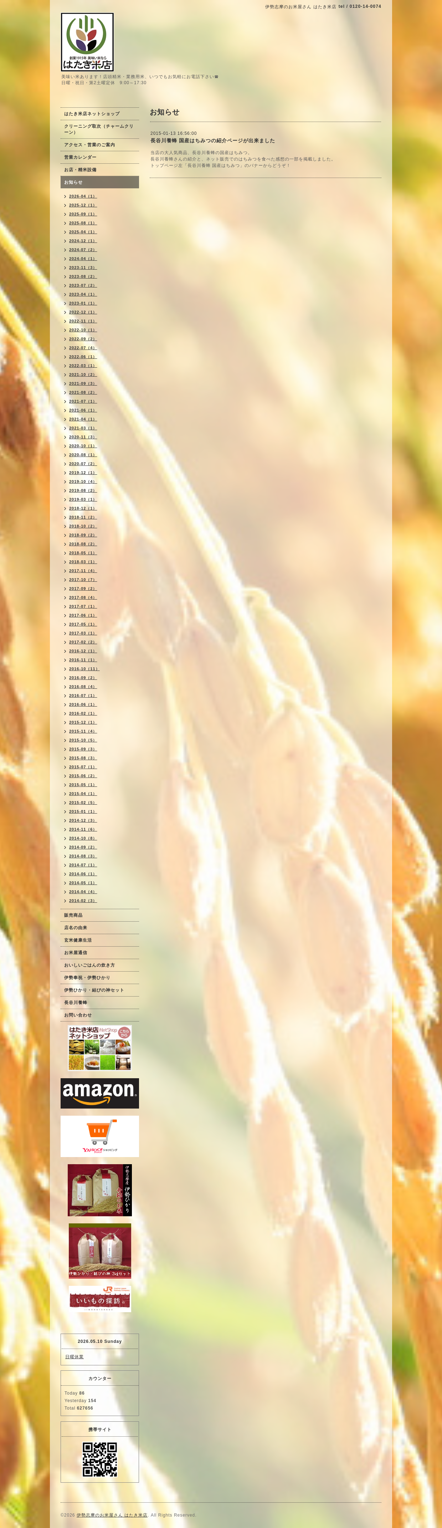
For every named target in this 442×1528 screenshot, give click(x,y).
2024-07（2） (83, 250)
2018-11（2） (83, 517)
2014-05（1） (83, 883)
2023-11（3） (83, 267)
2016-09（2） (83, 678)
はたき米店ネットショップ (92, 113)
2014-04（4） (83, 892)
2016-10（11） (84, 669)
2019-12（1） (83, 472)
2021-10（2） (83, 374)
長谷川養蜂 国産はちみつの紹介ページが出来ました (212, 140)
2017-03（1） (83, 633)
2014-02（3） (83, 900)
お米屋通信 (75, 952)
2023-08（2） (83, 276)
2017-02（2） (83, 642)
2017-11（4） (83, 571)
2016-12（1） (83, 651)
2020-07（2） (83, 464)
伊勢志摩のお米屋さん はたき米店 (112, 1515)
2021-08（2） (83, 392)
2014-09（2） (83, 847)
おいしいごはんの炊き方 (89, 965)
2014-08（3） (83, 856)
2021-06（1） (83, 410)
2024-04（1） (83, 258)
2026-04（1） (83, 196)
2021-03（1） (83, 428)
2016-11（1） (83, 660)
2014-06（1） (83, 874)
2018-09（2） (83, 535)
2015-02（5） (83, 802)
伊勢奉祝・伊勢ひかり (87, 977)
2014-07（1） (83, 865)
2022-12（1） (83, 312)
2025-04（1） (83, 232)
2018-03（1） (83, 562)
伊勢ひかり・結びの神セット (94, 990)
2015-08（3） (83, 758)
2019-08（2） (83, 490)
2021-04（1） (83, 419)
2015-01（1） (83, 811)
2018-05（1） (83, 553)
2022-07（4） (83, 348)
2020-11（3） (83, 437)
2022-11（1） (83, 321)
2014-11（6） (83, 829)
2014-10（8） (83, 838)
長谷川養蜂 (75, 1002)
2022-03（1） (83, 365)
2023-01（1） (83, 303)
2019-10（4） (83, 481)
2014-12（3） (83, 820)
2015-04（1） (83, 793)
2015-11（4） (83, 731)
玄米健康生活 (78, 940)
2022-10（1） (83, 330)
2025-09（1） (83, 214)
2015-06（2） (83, 776)
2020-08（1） (83, 455)
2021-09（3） (83, 383)
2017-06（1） (83, 615)
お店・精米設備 (80, 169)
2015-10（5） (83, 740)
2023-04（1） (83, 294)
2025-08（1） (83, 223)
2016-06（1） (83, 704)
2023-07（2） (83, 285)
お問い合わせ (78, 1015)
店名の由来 (75, 927)
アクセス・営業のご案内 (89, 144)
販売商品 (73, 915)
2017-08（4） (83, 597)
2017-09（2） (83, 588)
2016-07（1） (83, 695)
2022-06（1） (83, 357)
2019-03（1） (83, 499)
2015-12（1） (83, 722)
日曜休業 (74, 1356)
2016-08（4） (83, 686)
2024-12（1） (83, 241)
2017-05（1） (83, 624)
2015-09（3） (83, 749)
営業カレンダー (80, 157)
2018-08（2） (83, 544)
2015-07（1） (83, 767)
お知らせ (73, 182)
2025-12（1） (83, 205)
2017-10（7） (83, 579)
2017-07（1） (83, 606)
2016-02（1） (83, 713)
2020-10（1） (83, 446)
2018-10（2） (83, 526)
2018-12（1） (83, 508)
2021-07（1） (83, 401)
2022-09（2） (83, 339)
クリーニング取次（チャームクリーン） (99, 129)
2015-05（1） (83, 785)
